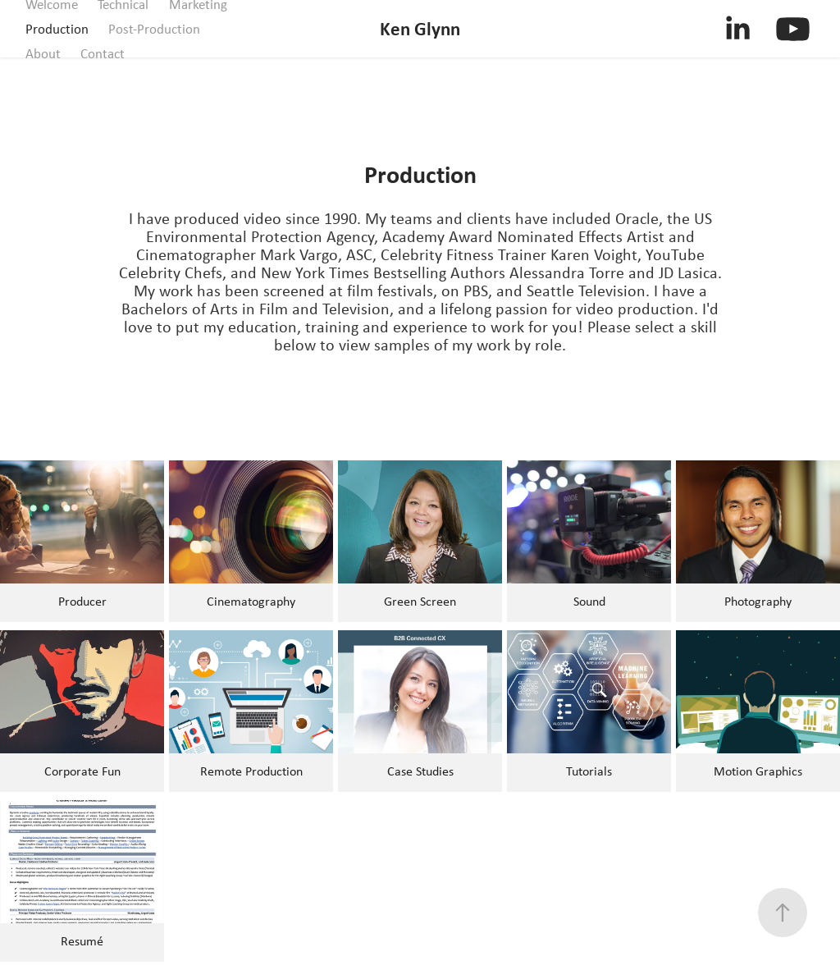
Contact (102, 53)
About (43, 53)
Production (57, 29)
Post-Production (154, 29)
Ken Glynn (420, 28)
